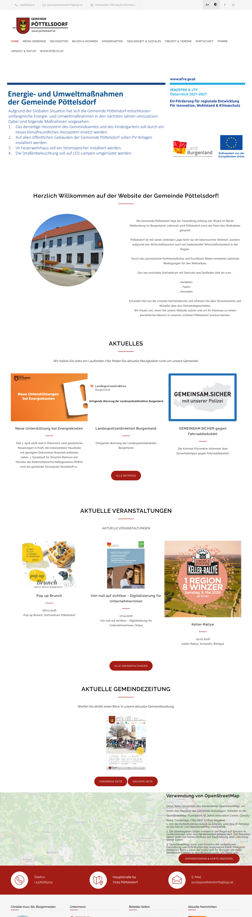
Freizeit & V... (140, 870)
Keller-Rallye (203, 605)
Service (163, 861)
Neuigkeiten (122, 20)
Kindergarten (175, 20)
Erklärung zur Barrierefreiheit (94, 846)
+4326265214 (27, 4)
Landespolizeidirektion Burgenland (126, 409)
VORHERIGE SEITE (110, 705)
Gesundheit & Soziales (207, 20)
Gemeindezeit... (142, 861)
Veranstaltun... (142, 852)
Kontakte (165, 852)
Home (78, 20)
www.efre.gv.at (181, 30)
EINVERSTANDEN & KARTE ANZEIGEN (209, 782)
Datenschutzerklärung (177, 908)
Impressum (83, 840)
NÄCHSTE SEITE (143, 705)
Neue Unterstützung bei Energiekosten (49, 409)
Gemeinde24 (93, 908)
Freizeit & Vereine (87, 30)
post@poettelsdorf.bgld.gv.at (64, 4)
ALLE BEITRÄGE (126, 456)
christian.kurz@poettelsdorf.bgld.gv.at (39, 888)
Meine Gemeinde (97, 20)
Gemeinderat (165, 843)
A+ (207, 4)
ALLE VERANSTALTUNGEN (131, 646)
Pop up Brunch (49, 576)
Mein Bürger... (141, 843)
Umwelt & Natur (152, 30)
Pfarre (131, 30)
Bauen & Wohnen (148, 20)
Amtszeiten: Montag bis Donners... (115, 4)
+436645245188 (24, 883)
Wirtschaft (113, 30)
